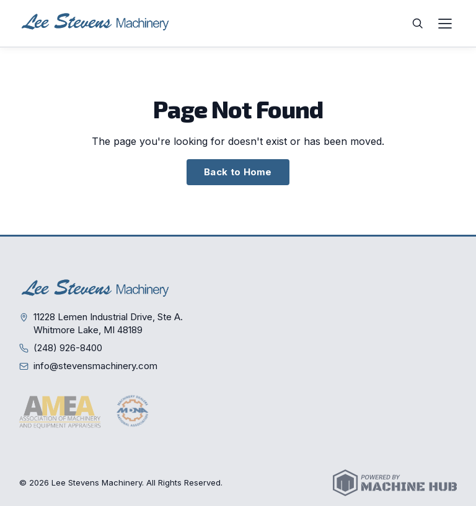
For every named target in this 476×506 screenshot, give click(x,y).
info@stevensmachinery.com (95, 366)
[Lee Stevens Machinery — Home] (96, 23)
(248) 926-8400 (67, 348)
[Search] (417, 23)
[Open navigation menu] (445, 23)
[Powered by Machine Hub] (395, 482)
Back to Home (238, 172)
